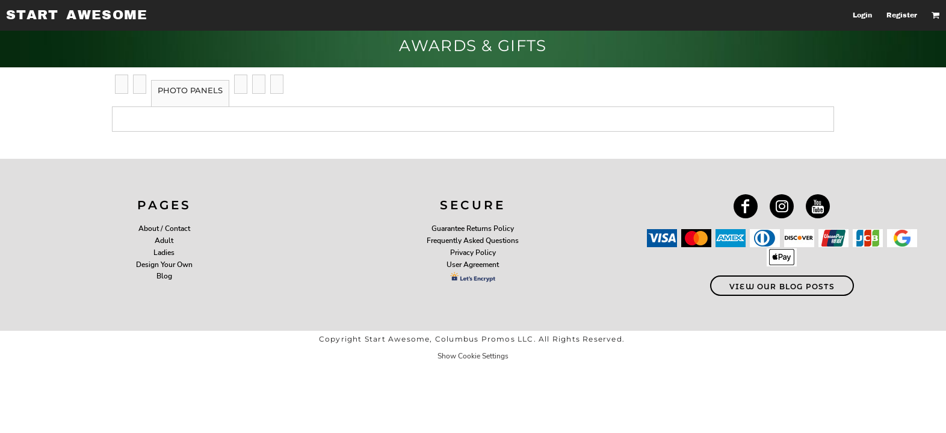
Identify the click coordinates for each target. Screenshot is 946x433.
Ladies (164, 252)
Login (862, 15)
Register (901, 15)
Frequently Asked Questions (473, 240)
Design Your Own (164, 264)
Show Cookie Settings (473, 356)
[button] (936, 15)
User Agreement (473, 264)
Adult (164, 240)
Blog (164, 276)
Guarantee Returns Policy (472, 228)
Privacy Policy (473, 252)
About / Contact (164, 228)
